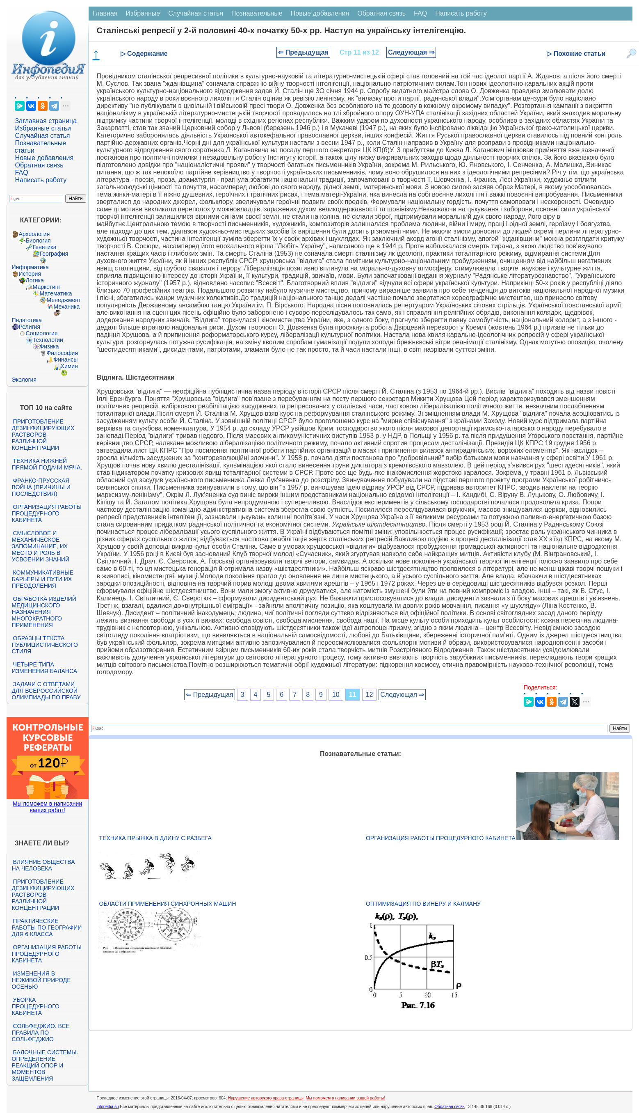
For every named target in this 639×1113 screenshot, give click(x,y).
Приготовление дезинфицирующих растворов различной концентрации (43, 434)
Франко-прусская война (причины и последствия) (41, 487)
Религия (30, 326)
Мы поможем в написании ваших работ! (47, 806)
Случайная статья (42, 135)
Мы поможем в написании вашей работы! (345, 1098)
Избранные (143, 13)
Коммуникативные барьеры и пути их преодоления (42, 579)
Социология (42, 333)
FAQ (21, 172)
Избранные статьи (43, 128)
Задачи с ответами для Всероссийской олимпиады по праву (46, 691)
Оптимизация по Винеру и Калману (423, 903)
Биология (38, 240)
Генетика (45, 247)
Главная (105, 13)
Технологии (48, 340)
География (54, 253)
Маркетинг (47, 287)
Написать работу (41, 179)
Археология (34, 234)
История (30, 273)
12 (369, 694)
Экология (24, 379)
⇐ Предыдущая (303, 52)
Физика (49, 346)
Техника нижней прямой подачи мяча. (47, 464)
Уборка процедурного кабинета (35, 1006)
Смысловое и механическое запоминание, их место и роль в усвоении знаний (40, 546)
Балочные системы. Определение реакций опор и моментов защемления (45, 1065)
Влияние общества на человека (43, 865)
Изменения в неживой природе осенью (41, 980)
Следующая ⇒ (411, 52)
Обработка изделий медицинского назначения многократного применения (44, 611)
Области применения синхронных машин (167, 903)
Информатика (30, 267)
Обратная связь (39, 165)
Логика (35, 280)
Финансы (66, 359)
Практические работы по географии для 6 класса (47, 927)
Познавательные (257, 13)
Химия (69, 366)
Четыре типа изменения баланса (44, 667)
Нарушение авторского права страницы (266, 1098)
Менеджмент (64, 300)
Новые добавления (44, 157)
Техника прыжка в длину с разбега (155, 838)
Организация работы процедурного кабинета (47, 513)
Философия (62, 353)
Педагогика (27, 320)
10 (336, 694)
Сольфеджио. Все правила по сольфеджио (41, 1032)
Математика (56, 293)
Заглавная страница (46, 120)
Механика (67, 306)
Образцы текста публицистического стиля (45, 645)
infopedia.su (108, 1106)
